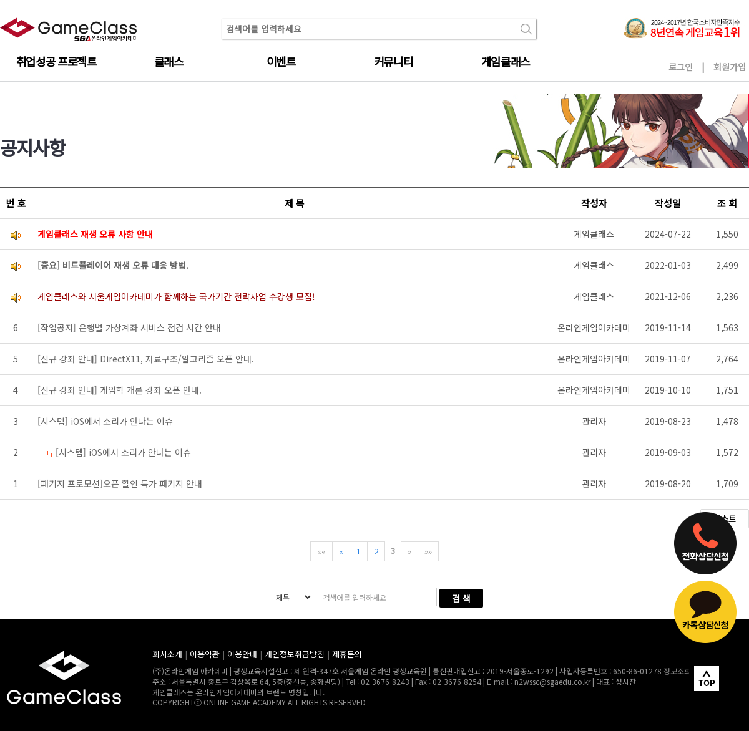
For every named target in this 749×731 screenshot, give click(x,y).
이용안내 (242, 654)
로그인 (680, 67)
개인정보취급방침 (295, 654)
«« (321, 551)
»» (428, 551)
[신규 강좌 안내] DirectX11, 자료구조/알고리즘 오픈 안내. (145, 358)
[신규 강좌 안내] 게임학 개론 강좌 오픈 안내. (119, 390)
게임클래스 (505, 61)
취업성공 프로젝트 (56, 61)
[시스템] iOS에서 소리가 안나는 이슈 (105, 421)
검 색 (461, 598)
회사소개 (167, 654)
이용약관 (205, 654)
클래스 (169, 61)
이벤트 (281, 61)
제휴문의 (347, 654)
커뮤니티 (393, 61)
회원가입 (729, 67)
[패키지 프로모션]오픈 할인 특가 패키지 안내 (119, 483)
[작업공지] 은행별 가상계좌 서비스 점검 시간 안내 (129, 327)
